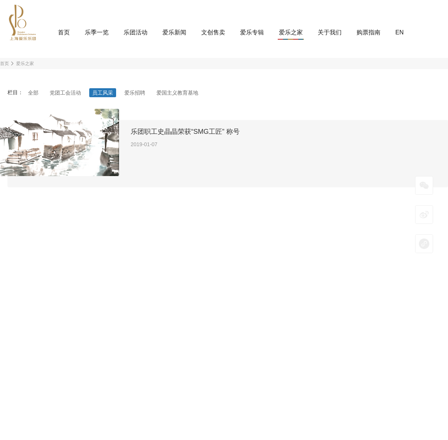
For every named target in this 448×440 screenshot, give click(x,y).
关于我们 (330, 32)
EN (399, 32)
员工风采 (102, 93)
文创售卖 (213, 32)
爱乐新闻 (174, 32)
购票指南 (368, 32)
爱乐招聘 (134, 93)
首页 (64, 32)
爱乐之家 (291, 32)
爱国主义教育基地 (177, 93)
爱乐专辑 (252, 32)
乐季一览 (97, 32)
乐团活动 (135, 32)
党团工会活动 (65, 93)
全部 (33, 93)
